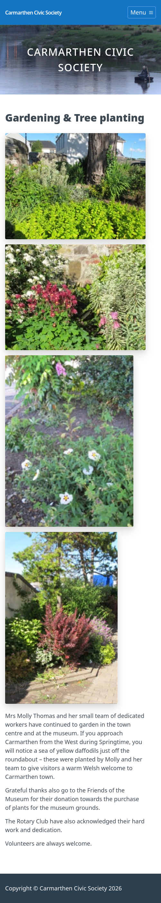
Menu (141, 12)
